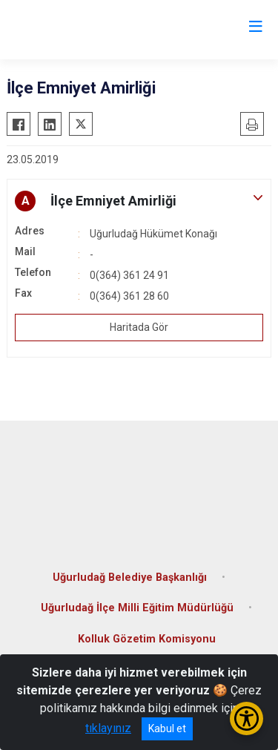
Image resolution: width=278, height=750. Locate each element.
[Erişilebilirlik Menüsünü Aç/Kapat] (246, 718)
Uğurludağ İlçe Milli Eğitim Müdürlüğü (137, 608)
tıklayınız (108, 728)
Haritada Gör (139, 327)
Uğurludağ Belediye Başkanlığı (130, 577)
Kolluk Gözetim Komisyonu (147, 639)
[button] (139, 201)
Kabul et (167, 728)
